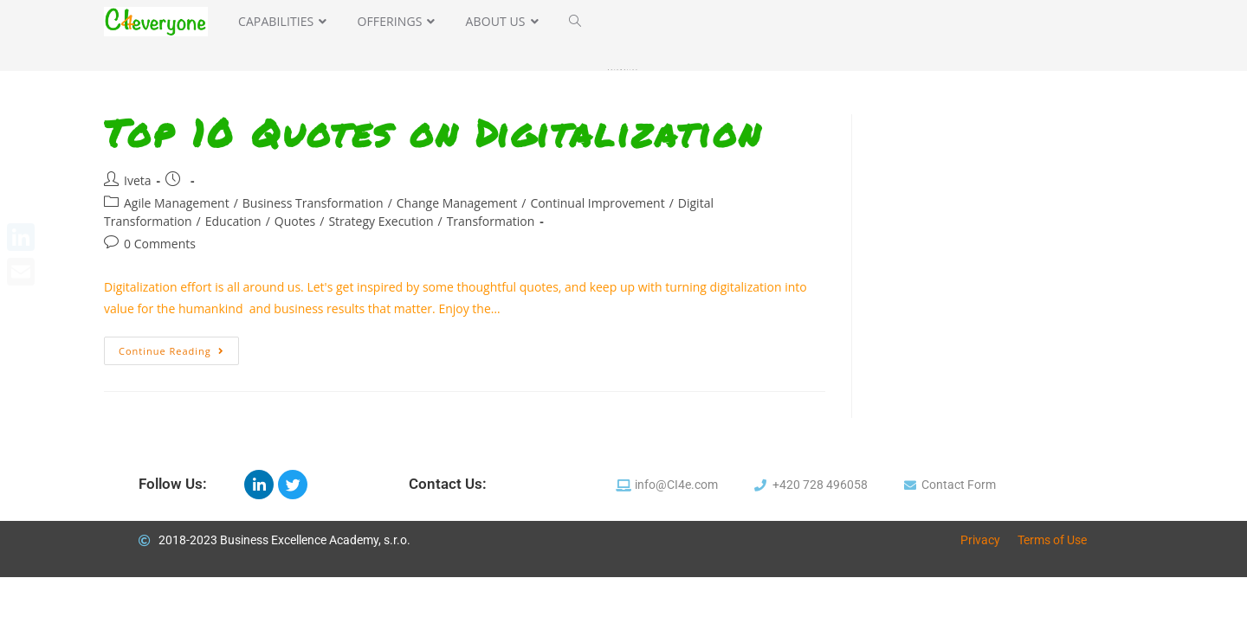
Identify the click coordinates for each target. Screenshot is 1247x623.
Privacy (980, 540)
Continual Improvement (597, 203)
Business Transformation (313, 203)
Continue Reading (179, 347)
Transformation (491, 221)
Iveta (138, 180)
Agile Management (176, 203)
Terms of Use (1052, 540)
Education (233, 221)
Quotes (295, 221)
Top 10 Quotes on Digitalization (433, 132)
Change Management (457, 203)
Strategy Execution (380, 221)
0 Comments (160, 243)
